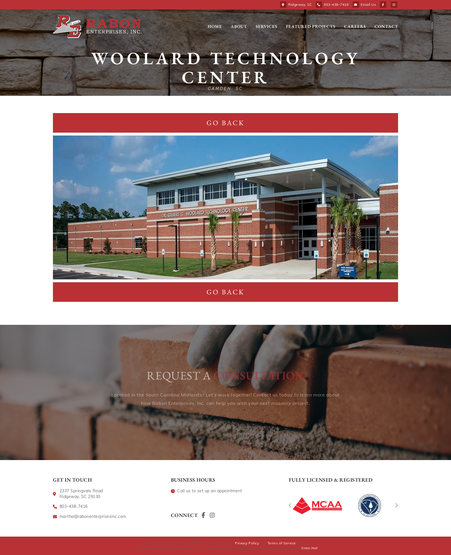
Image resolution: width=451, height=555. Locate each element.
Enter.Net (309, 548)
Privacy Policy (247, 543)
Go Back (225, 122)
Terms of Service (281, 543)
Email (368, 4)
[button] (290, 505)
